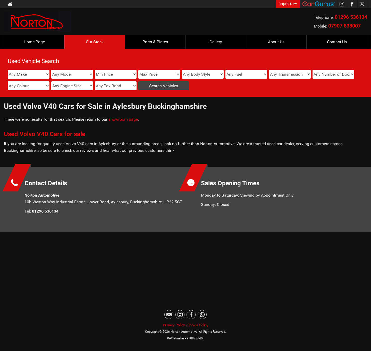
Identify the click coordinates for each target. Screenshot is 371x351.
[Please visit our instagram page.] (342, 4)
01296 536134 (351, 17)
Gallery (215, 41)
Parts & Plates (155, 41)
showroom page (123, 119)
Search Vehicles (163, 85)
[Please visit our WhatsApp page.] (362, 4)
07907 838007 (344, 26)
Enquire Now (288, 4)
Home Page (34, 41)
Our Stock (95, 41)
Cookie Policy (197, 325)
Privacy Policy (174, 325)
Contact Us (337, 41)
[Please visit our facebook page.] (352, 4)
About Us (276, 41)
